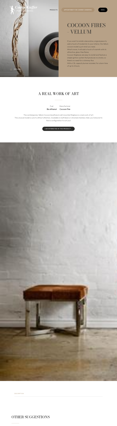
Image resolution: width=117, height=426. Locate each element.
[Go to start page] (23, 10)
